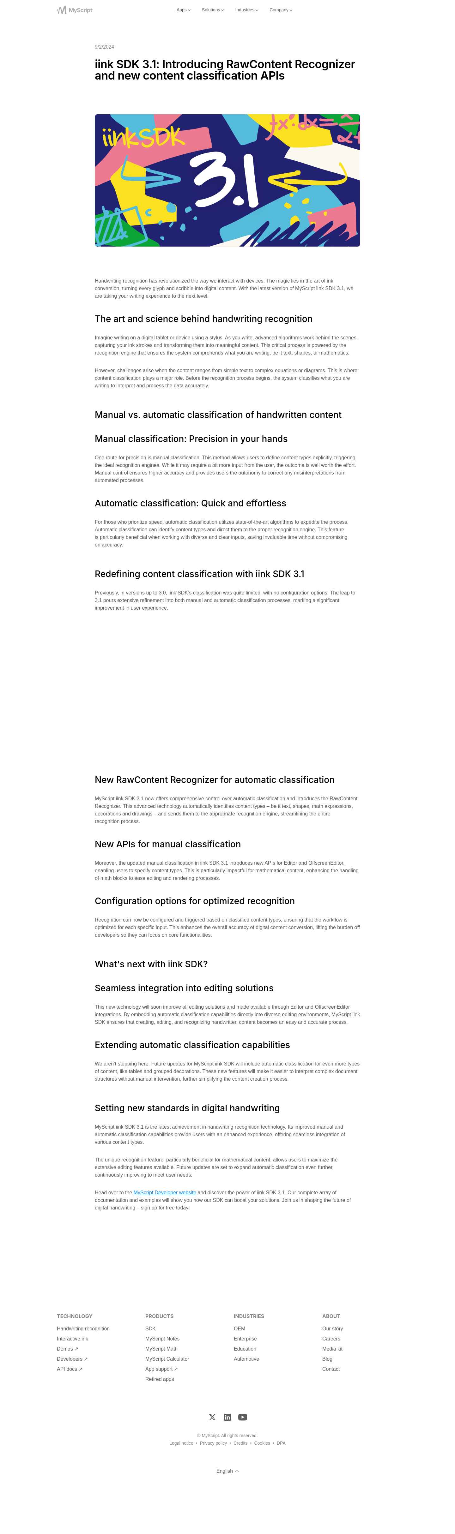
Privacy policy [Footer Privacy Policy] (213, 1443)
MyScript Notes (162, 1338)
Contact (331, 1369)
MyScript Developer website (165, 1192)
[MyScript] (82, 10)
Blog (327, 1359)
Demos (65, 1349)
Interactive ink (72, 1338)
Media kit (332, 1349)
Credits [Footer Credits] (240, 1443)
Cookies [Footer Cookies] (262, 1443)
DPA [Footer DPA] (281, 1443)
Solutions (213, 10)
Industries (247, 10)
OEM (239, 1328)
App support (159, 1369)
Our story (332, 1328)
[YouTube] (243, 1417)
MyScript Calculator (167, 1359)
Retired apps (159, 1379)
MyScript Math (161, 1349)
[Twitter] (212, 1417)
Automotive (246, 1359)
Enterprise (245, 1338)
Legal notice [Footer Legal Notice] (181, 1443)
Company (282, 10)
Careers (331, 1338)
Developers (69, 1359)
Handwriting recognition (83, 1328)
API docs (67, 1369)
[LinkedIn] (227, 1417)
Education (245, 1349)
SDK (150, 1328)
